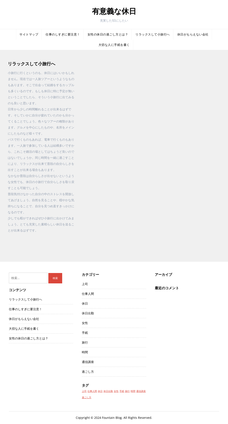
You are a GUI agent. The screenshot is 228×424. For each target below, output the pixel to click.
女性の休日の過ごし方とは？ (107, 34)
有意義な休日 (114, 11)
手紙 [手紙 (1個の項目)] (121, 391)
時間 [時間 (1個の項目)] (133, 391)
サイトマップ (28, 34)
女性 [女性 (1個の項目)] (116, 391)
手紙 (85, 333)
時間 (85, 352)
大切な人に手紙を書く (114, 45)
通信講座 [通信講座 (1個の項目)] (141, 391)
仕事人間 (88, 294)
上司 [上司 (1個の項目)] (84, 391)
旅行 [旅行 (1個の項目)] (127, 391)
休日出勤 (88, 313)
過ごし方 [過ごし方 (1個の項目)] (86, 397)
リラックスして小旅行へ (152, 34)
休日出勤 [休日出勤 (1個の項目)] (108, 391)
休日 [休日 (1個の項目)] (100, 391)
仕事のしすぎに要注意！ (63, 34)
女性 (85, 323)
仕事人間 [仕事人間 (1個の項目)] (92, 391)
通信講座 (88, 362)
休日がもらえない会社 (193, 34)
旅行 (85, 342)
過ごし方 (88, 371)
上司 (85, 284)
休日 (85, 303)
